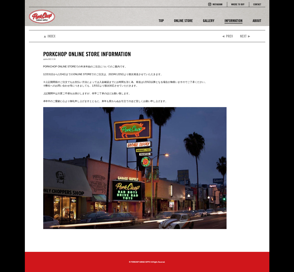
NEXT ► (245, 36)
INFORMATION (233, 21)
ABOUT (257, 21)
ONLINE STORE (183, 21)
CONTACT (257, 4)
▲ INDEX (49, 36)
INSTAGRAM (217, 4)
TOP (161, 21)
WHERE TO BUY (237, 4)
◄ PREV (227, 36)
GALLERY (208, 21)
